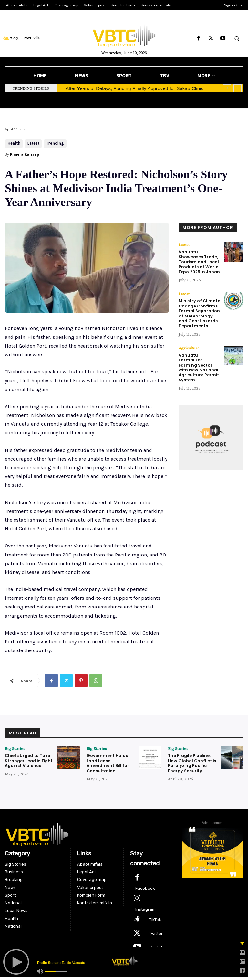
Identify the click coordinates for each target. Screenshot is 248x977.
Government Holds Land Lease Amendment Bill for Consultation (107, 762)
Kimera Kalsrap (24, 154)
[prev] (227, 88)
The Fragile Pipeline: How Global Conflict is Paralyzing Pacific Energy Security (191, 762)
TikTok (155, 918)
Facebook (145, 887)
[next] (237, 88)
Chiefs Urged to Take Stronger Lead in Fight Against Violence (28, 760)
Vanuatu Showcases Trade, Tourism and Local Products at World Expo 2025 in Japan (198, 261)
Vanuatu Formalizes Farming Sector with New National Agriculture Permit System (200, 360)
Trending (55, 143)
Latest (33, 143)
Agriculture (189, 344)
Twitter (156, 932)
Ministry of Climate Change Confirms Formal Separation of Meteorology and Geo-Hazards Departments (199, 310)
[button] (237, 39)
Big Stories (15, 748)
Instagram (145, 908)
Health (14, 143)
